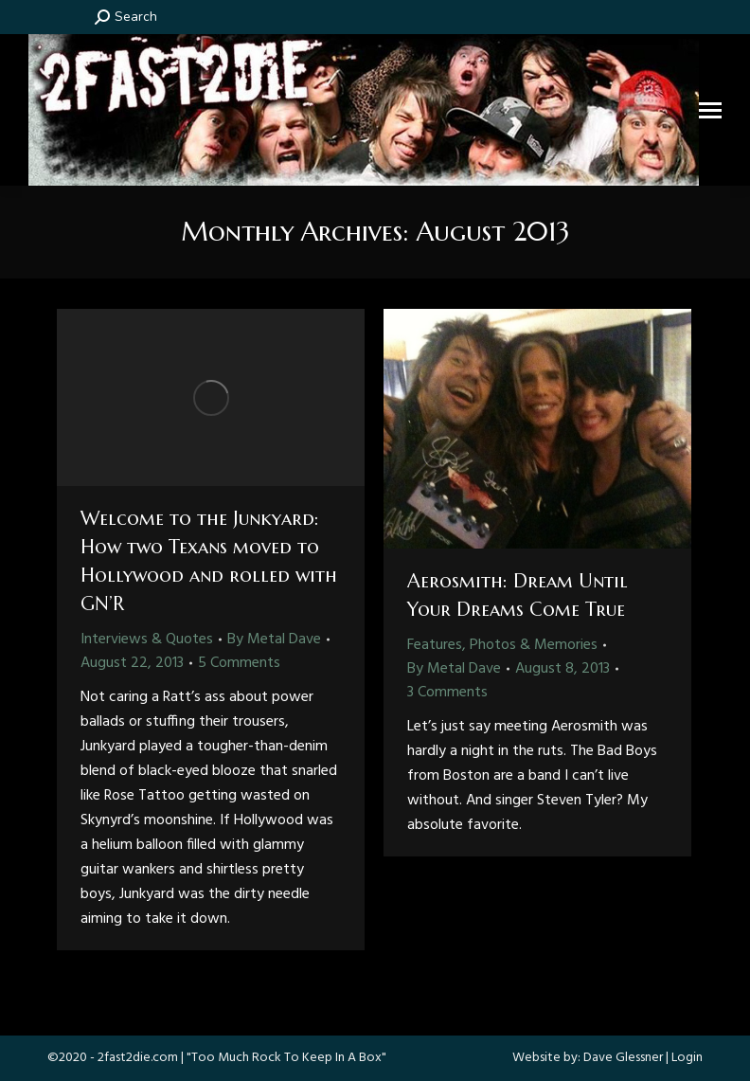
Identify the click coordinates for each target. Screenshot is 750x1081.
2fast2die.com (138, 1058)
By (274, 639)
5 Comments (239, 663)
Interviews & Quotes (146, 639)
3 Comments (447, 692)
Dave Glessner (623, 1058)
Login (687, 1058)
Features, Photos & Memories (502, 645)
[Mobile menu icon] (710, 110)
